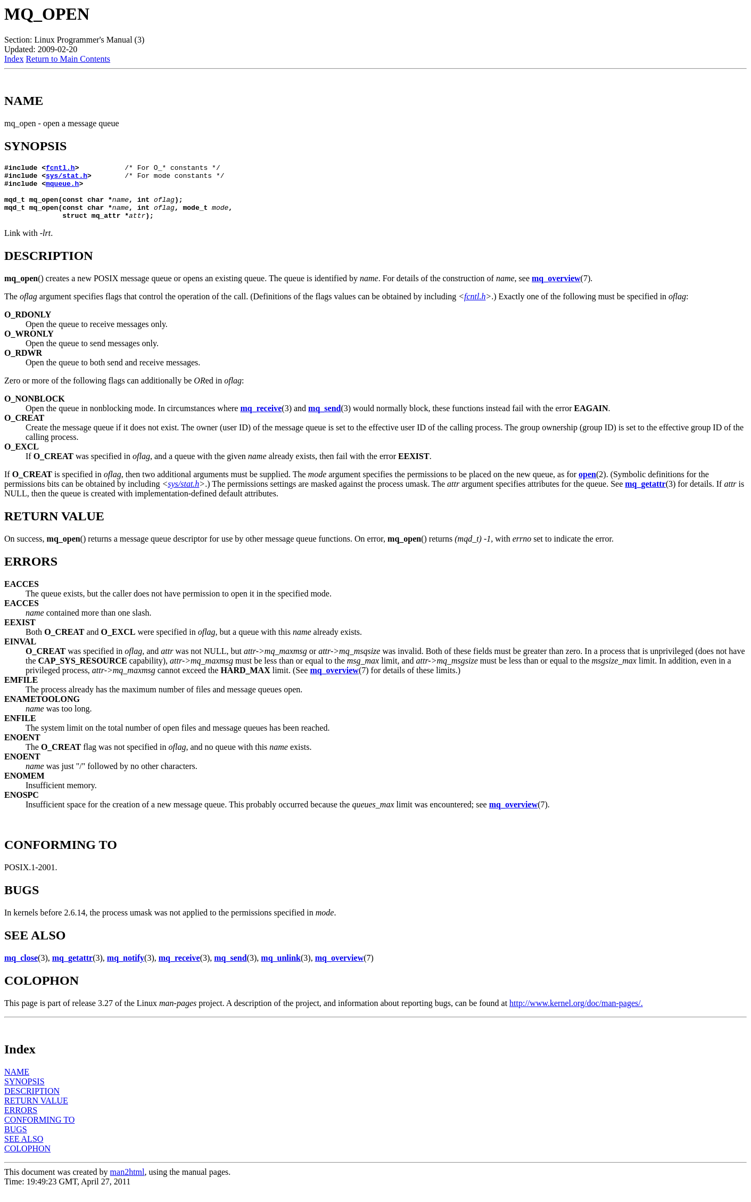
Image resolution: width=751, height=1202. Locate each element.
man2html (127, 1183)
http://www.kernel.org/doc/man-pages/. (576, 1014)
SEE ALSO (23, 1150)
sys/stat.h (66, 178)
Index (13, 58)
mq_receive (261, 419)
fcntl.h (60, 169)
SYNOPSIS (24, 1092)
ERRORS (20, 1121)
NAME (16, 1082)
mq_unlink (281, 969)
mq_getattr (645, 495)
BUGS (15, 1140)
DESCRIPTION (32, 1102)
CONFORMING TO (39, 1130)
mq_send (324, 419)
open (587, 485)
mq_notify (125, 969)
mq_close (21, 969)
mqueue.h (62, 188)
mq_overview (556, 289)
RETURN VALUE (36, 1111)
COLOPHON (27, 1159)
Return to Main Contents (68, 58)
